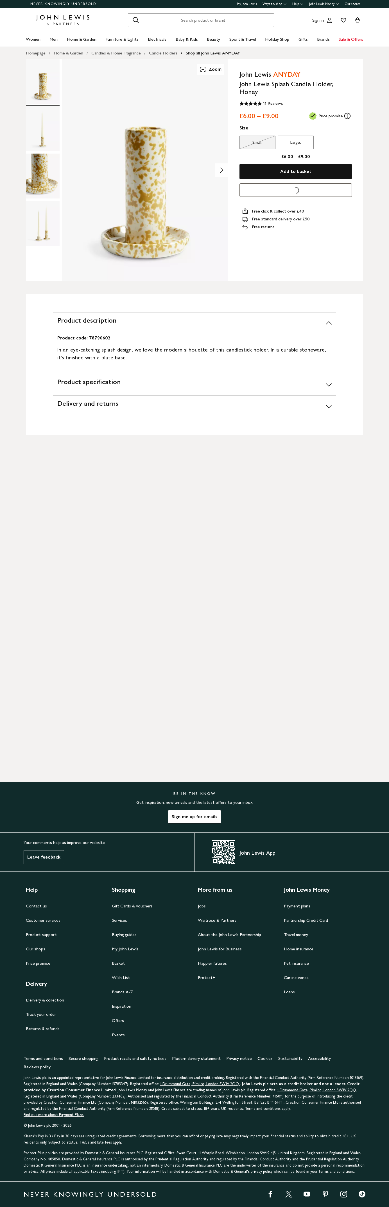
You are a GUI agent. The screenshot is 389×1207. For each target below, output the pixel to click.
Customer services (43, 920)
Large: (295, 142)
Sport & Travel (242, 39)
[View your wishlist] (342, 20)
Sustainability (290, 1058)
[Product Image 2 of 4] (43, 128)
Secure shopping (83, 1058)
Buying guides (124, 934)
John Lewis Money (324, 4)
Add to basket (295, 171)
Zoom (210, 69)
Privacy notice (239, 1058)
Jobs (202, 906)
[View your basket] (357, 20)
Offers (118, 1020)
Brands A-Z (122, 991)
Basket (118, 963)
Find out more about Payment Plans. (54, 1114)
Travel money (296, 934)
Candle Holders (163, 53)
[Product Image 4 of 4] (43, 223)
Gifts (303, 39)
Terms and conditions (43, 1058)
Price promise (38, 963)
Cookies (265, 1058)
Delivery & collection (45, 1000)
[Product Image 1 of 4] (43, 81)
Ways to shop (275, 4)
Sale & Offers (351, 39)
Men (53, 39)
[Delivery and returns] (194, 406)
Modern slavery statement (196, 1058)
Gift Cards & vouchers (132, 906)
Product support (41, 934)
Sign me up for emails (194, 816)
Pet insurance (296, 963)
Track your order (41, 1014)
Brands (323, 39)
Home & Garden (81, 39)
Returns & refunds (43, 1028)
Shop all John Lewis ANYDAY (213, 53)
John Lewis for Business (220, 949)
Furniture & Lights (122, 39)
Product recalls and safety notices (135, 1058)
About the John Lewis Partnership (229, 934)
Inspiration (121, 1006)
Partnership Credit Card (306, 920)
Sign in (318, 20)
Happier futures (212, 963)
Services (119, 920)
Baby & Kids (187, 39)
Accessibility (319, 1058)
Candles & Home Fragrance (116, 53)
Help (298, 4)
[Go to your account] (329, 20)
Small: (251, 144)
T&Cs (84, 1142)
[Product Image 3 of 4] (43, 176)
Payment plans (297, 906)
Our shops (35, 949)
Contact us (36, 906)
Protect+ (206, 977)
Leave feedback (43, 857)
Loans (289, 991)
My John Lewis (247, 4)
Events (118, 1034)
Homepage (36, 53)
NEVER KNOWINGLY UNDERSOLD (63, 4)
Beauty (213, 39)
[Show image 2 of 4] (221, 170)
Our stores (352, 4)
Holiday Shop (277, 39)
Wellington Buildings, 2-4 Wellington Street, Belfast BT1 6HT (232, 1102)
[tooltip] (347, 115)
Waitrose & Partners (217, 920)
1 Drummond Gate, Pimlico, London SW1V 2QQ (200, 1083)
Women (33, 39)
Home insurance (298, 949)
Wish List (121, 977)
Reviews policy (37, 1066)
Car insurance (296, 977)
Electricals (157, 39)
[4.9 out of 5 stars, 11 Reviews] (261, 103)
